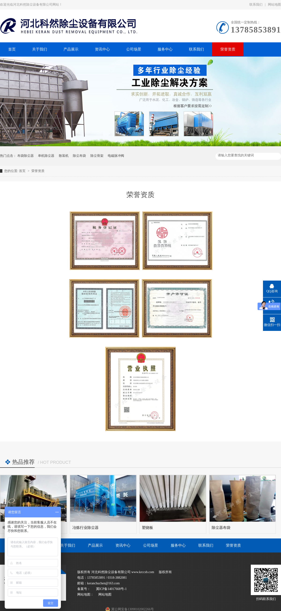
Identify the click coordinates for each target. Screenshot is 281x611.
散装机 (64, 155)
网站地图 (104, 594)
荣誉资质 (37, 171)
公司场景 (150, 545)
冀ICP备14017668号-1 (111, 589)
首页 (22, 171)
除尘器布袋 (221, 528)
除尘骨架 (97, 155)
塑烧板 (147, 528)
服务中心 (178, 545)
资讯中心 (122, 545)
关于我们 (67, 545)
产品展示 (95, 545)
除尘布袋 (79, 155)
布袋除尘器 (25, 155)
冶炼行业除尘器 (85, 528)
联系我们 (256, 4)
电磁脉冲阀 (116, 155)
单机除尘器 (46, 155)
